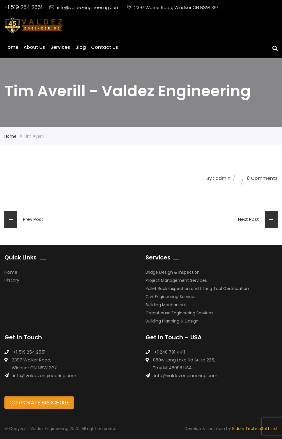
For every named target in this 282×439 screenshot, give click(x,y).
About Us (34, 47)
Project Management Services (176, 280)
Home (11, 47)
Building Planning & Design (172, 321)
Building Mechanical (166, 305)
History (11, 280)
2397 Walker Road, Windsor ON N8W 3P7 (173, 7)
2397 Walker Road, (31, 360)
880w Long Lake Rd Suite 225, (184, 360)
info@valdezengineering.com (84, 7)
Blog (80, 47)
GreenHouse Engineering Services (179, 313)
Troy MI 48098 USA (172, 368)
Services (60, 47)
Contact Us (104, 47)
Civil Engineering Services (171, 297)
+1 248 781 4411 (169, 352)
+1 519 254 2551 (23, 7)
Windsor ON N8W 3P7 (34, 368)
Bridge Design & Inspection (173, 272)
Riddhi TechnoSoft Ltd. (255, 428)
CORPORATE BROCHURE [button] (39, 402)
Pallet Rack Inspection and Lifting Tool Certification (197, 288)
